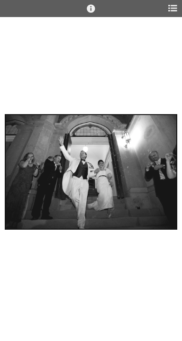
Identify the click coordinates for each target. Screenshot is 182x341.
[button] (91, 12)
